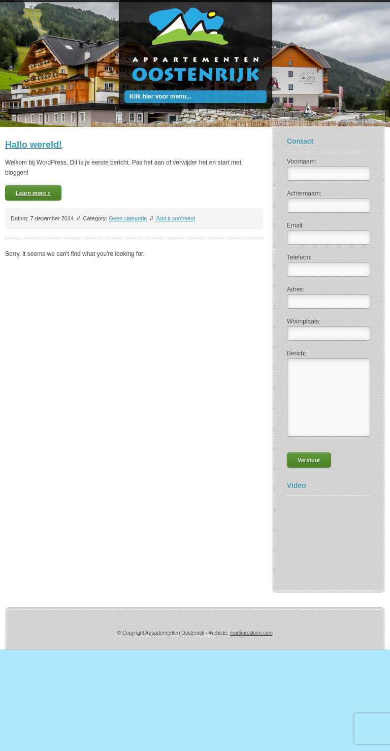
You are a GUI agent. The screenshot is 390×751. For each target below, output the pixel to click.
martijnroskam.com (251, 633)
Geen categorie (128, 218)
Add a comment (175, 218)
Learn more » (33, 193)
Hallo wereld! (33, 145)
